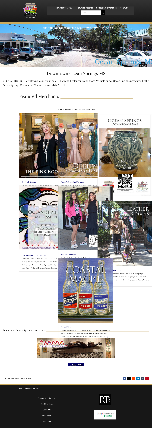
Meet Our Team (47, 404)
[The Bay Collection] (85, 218)
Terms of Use (47, 415)
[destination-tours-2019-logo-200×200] (30, 3)
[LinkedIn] (138, 378)
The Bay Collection (68, 254)
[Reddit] (133, 378)
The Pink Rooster (29, 182)
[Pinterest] (147, 378)
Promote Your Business (47, 398)
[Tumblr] (142, 378)
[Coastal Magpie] (85, 290)
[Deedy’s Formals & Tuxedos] (85, 145)
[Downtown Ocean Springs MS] (46, 218)
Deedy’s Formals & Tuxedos (72, 182)
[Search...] (91, 12)
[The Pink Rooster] (46, 145)
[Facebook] (124, 378)
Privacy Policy (46, 421)
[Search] (103, 12)
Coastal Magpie (67, 327)
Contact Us (47, 410)
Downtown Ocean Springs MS (34, 255)
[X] (129, 378)
